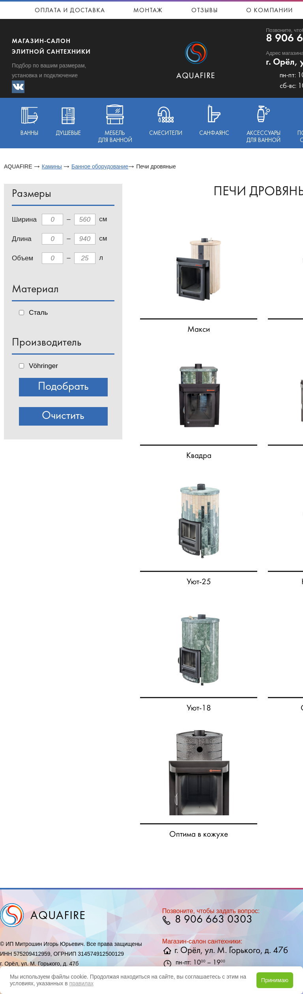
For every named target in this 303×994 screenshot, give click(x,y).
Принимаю (274, 980)
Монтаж (148, 10)
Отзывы (204, 10)
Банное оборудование (99, 166)
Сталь (38, 312)
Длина (22, 239)
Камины (52, 166)
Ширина (24, 219)
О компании (269, 10)
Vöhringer (43, 366)
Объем (22, 258)
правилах (81, 983)
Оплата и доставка (70, 10)
